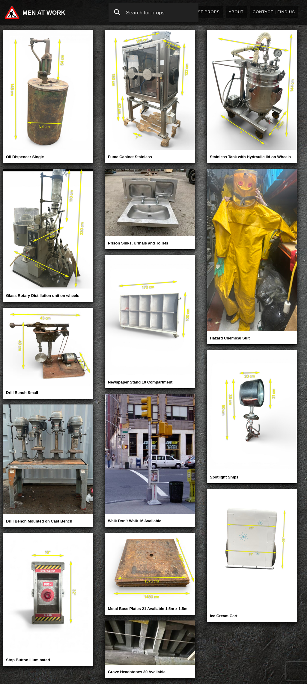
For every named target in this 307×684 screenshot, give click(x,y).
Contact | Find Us (274, 12)
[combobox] (153, 12)
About (236, 12)
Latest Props (203, 12)
